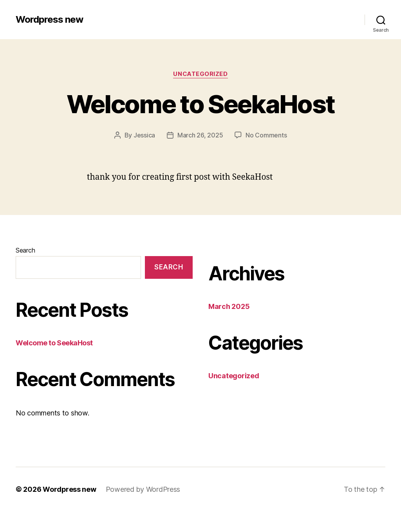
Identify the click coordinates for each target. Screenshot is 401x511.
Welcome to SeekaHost (201, 104)
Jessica (144, 135)
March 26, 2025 (200, 135)
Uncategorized (200, 74)
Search (25, 250)
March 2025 (228, 306)
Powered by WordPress (143, 489)
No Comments (266, 135)
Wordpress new (49, 19)
